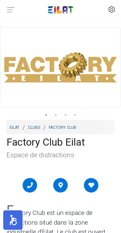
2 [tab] (56, 115)
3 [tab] (65, 115)
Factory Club (62, 127)
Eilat (14, 127)
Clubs (34, 127)
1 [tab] (46, 115)
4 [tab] (75, 115)
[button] (13, 220)
